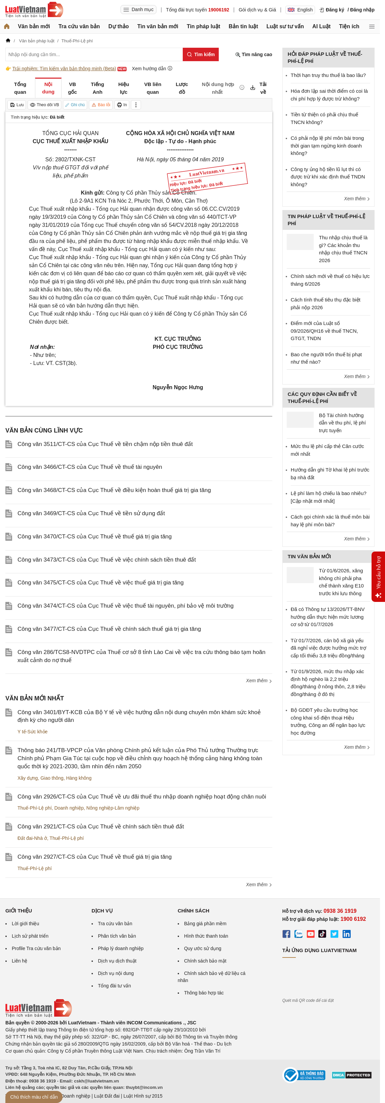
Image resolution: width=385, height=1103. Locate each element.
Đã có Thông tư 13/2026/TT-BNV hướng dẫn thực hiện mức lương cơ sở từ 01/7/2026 (328, 616)
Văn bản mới (34, 26)
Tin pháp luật (203, 26)
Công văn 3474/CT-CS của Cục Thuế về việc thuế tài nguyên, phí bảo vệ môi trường (126, 606)
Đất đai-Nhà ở (32, 838)
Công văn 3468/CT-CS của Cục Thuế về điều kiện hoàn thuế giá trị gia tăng (114, 490)
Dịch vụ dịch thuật (117, 961)
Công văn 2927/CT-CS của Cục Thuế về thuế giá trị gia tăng (95, 857)
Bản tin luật (243, 26)
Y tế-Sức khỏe (32, 731)
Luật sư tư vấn (285, 26)
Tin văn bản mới (157, 26)
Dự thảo (118, 26)
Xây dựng (28, 778)
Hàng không (79, 778)
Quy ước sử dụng (202, 948)
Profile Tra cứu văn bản (36, 948)
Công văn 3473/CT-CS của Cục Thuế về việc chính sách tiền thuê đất (107, 560)
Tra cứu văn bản (79, 26)
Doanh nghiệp (68, 808)
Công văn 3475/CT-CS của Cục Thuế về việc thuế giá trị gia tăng (101, 582)
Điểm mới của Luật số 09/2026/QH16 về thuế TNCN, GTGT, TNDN (324, 330)
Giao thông (52, 778)
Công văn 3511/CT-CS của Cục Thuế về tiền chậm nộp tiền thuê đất (105, 444)
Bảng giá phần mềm (205, 923)
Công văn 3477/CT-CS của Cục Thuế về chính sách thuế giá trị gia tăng (109, 629)
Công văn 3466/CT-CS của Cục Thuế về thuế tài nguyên (90, 467)
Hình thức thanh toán (206, 936)
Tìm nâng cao (253, 54)
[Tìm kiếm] (201, 54)
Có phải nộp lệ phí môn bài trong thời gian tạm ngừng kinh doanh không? (327, 145)
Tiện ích (349, 26)
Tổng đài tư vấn (114, 985)
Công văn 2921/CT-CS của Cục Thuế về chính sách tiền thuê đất (101, 826)
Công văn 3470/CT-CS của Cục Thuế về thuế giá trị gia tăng (95, 536)
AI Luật (321, 26)
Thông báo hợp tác (204, 992)
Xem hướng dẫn (152, 68)
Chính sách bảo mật (205, 961)
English (300, 9)
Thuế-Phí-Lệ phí (35, 808)
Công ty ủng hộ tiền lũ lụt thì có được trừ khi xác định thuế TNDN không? (328, 176)
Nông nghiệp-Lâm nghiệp (113, 808)
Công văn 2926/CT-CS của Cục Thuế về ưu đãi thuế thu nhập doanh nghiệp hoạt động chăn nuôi (142, 796)
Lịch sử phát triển (30, 936)
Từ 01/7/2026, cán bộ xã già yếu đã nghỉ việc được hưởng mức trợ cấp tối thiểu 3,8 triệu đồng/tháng (328, 648)
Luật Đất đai (106, 1096)
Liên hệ (19, 961)
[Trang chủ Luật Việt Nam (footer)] (38, 1015)
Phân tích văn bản (117, 936)
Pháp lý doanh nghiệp (121, 948)
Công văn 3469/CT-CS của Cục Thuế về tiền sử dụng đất (91, 513)
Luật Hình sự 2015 (143, 1096)
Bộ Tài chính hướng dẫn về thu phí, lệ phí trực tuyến (342, 422)
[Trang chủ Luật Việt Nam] (34, 10)
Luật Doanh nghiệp (70, 1096)
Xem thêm (259, 680)
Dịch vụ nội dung (116, 973)
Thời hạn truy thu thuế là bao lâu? (328, 75)
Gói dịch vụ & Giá (257, 9)
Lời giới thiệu (25, 923)
